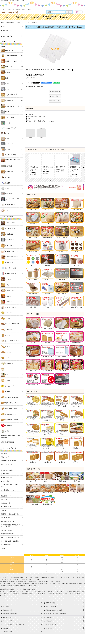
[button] (78, 17)
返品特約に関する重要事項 (34, 86)
